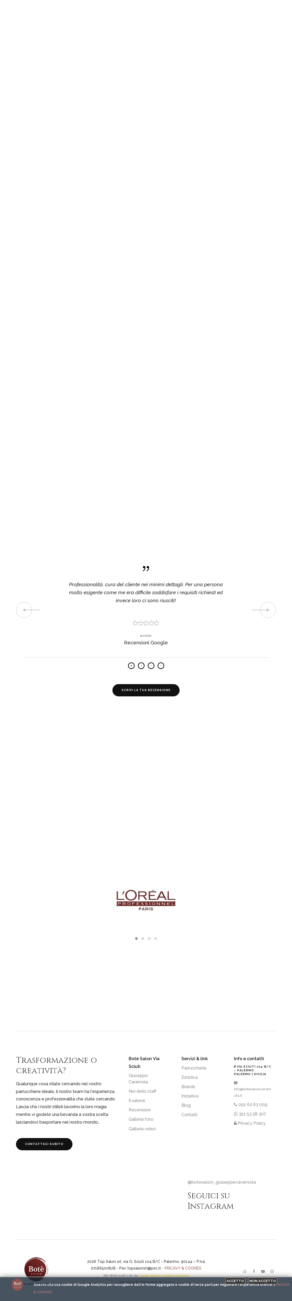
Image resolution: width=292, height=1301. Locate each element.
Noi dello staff (142, 1091)
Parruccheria (193, 1068)
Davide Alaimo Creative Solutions (164, 1276)
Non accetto (262, 1281)
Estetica (189, 1077)
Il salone (137, 1100)
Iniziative (190, 1096)
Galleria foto (141, 1119)
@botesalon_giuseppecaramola (222, 1182)
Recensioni (140, 1109)
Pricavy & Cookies (183, 1268)
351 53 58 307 (250, 1113)
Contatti (189, 1114)
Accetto (235, 1281)
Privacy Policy (250, 1123)
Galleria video (142, 1128)
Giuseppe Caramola (138, 1078)
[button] (136, 938)
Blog (186, 1105)
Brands (188, 1086)
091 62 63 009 (250, 1104)
